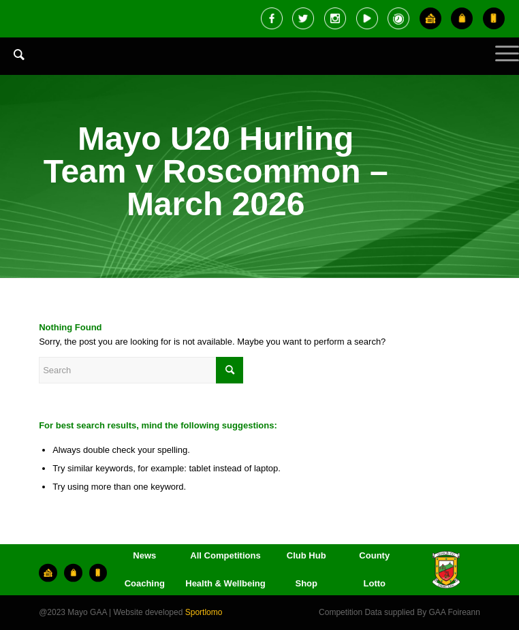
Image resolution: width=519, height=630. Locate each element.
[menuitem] (12, 64)
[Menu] (500, 64)
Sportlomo (204, 612)
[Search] (12, 54)
